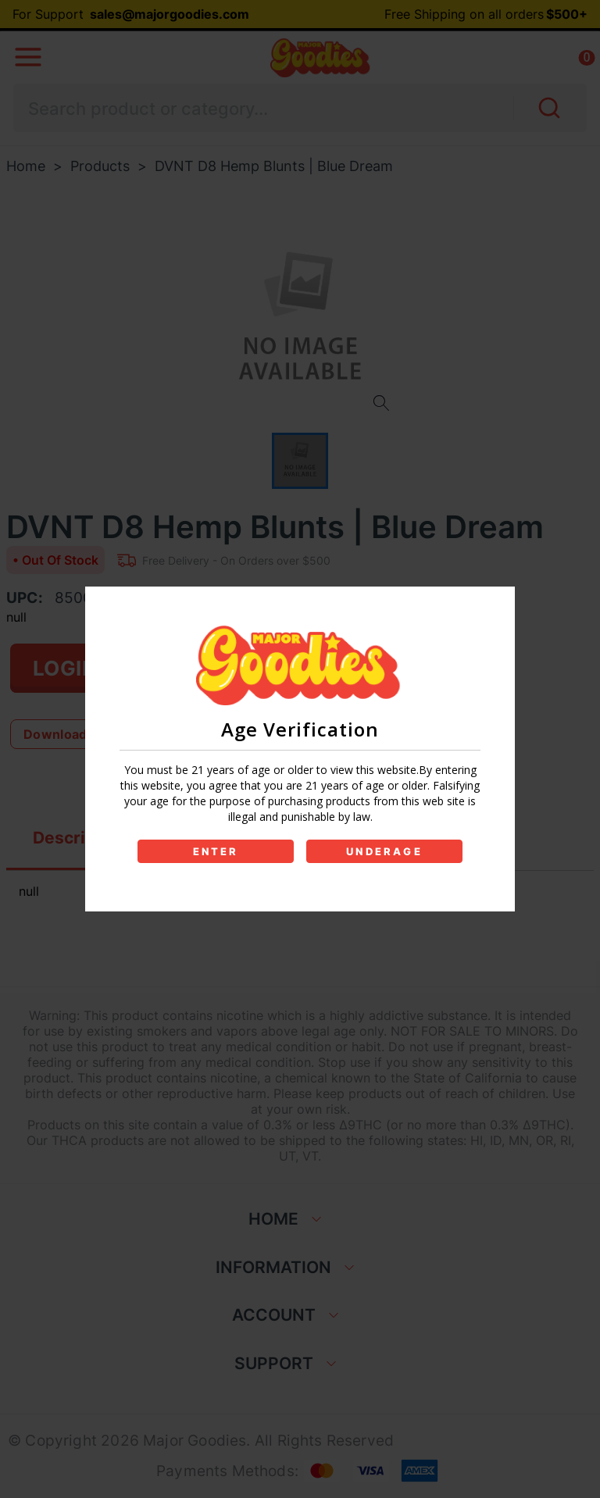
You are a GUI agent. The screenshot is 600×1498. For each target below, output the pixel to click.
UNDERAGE (384, 851)
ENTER (216, 851)
